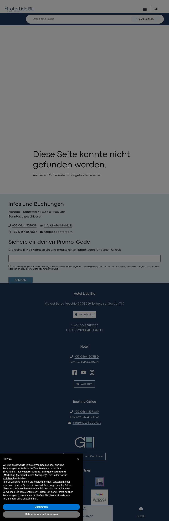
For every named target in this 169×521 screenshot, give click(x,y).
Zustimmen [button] (41, 507)
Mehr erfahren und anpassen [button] (41, 514)
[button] (78, 459)
